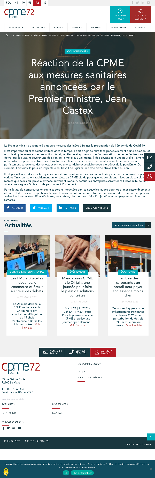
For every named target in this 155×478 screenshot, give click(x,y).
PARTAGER (15, 207)
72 (37, 2)
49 (23, 2)
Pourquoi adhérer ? (90, 378)
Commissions (118, 28)
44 (16, 2)
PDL (8, 2)
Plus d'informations (82, 473)
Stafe (21, 399)
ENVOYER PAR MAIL (97, 208)
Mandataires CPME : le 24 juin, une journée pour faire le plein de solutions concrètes (77, 287)
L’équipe (83, 371)
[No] (150, 469)
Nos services (60, 404)
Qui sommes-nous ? (89, 364)
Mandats (96, 28)
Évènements (16, 28)
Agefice (58, 28)
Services (77, 28)
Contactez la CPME (138, 445)
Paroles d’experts (13, 422)
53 (29, 2)
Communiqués (21, 36)
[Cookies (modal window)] (6, 472)
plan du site (12, 441)
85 (44, 2)
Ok (66, 473)
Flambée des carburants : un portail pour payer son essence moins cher (128, 287)
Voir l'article (77, 325)
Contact (140, 28)
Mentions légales (37, 441)
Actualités (38, 28)
